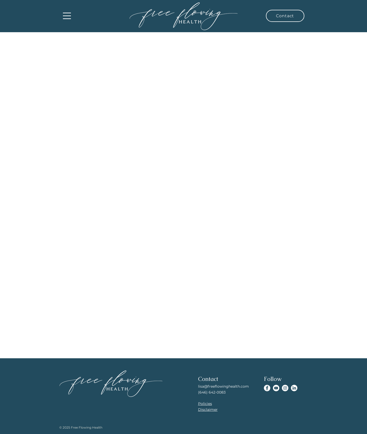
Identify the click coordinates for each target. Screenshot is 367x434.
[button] (67, 16)
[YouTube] (276, 388)
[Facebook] (267, 388)
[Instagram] (285, 388)
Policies (205, 403)
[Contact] (285, 16)
